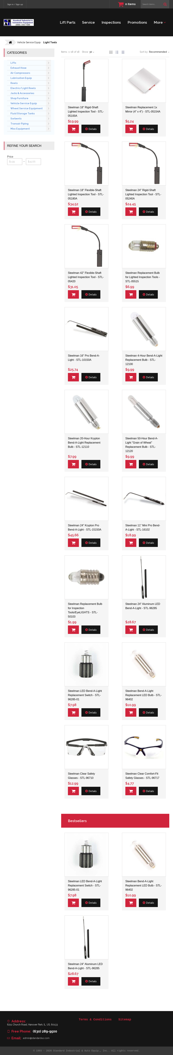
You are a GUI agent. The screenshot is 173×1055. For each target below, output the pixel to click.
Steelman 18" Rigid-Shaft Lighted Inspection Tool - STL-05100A (86, 111)
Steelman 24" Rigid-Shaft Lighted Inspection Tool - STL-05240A (143, 194)
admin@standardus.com (36, 1038)
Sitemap (124, 1019)
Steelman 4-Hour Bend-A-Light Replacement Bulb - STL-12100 (143, 360)
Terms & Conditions (95, 1019)
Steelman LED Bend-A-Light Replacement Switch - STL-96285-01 (85, 695)
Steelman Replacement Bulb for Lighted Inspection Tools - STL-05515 (142, 277)
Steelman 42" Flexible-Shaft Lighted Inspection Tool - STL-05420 (86, 277)
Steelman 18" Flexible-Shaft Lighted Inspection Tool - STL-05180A (86, 194)
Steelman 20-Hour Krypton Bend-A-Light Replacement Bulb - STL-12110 (84, 442)
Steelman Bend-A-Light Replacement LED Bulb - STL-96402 (143, 695)
